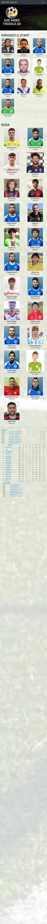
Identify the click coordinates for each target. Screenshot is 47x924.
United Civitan (18, 439)
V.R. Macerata (18, 441)
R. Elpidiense (11, 438)
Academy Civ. (11, 436)
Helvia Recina (11, 441)
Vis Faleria (17, 443)
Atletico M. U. (11, 433)
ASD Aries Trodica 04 (9, 2)
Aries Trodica (18, 431)
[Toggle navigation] (43, 2)
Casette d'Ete (18, 433)
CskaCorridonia (15, 434)
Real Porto (17, 436)
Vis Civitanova (12, 431)
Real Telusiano (18, 438)
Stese (10, 434)
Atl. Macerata (11, 439)
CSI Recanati (11, 443)
